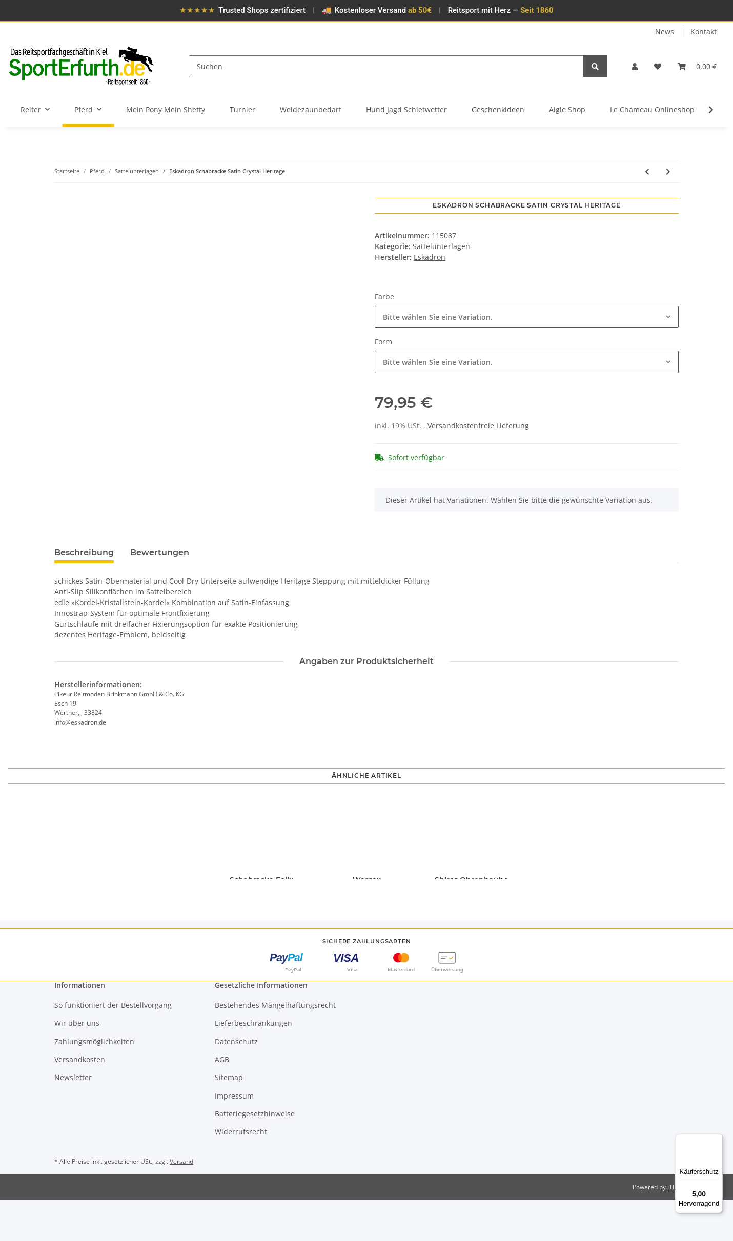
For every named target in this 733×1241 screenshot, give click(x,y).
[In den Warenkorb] (62, 192)
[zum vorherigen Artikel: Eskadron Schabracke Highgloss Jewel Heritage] (647, 171)
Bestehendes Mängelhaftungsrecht (275, 1046)
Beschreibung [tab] (84, 552)
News (664, 31)
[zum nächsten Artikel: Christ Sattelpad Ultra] (668, 171)
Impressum (234, 1137)
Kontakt (703, 31)
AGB (222, 1100)
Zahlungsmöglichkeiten (94, 1082)
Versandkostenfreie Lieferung (478, 425)
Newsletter (73, 1118)
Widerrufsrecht (241, 1172)
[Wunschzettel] (657, 66)
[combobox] (527, 317)
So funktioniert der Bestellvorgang (113, 1046)
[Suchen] (386, 66)
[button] (634, 66)
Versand (181, 1202)
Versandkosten (79, 1100)
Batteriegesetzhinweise (255, 1155)
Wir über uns (76, 1064)
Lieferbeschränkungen (253, 1064)
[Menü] (716, 1140)
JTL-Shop (679, 1228)
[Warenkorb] (697, 66)
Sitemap (229, 1118)
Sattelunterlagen (441, 246)
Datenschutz (236, 1082)
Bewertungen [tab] (159, 552)
